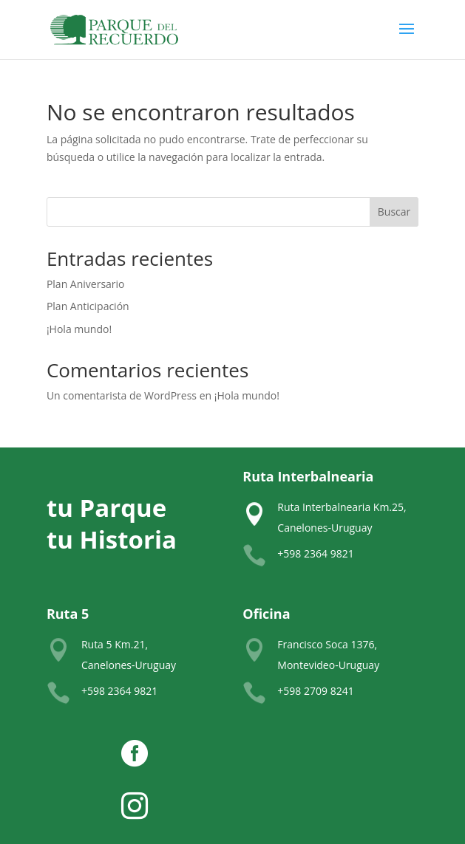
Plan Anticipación (88, 306)
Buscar (394, 212)
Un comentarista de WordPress (122, 395)
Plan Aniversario (86, 284)
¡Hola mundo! (79, 329)
